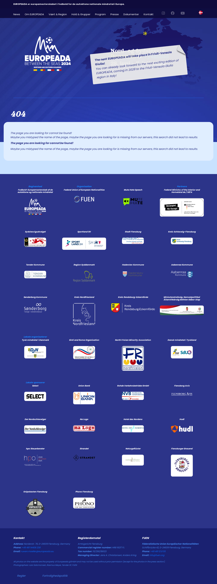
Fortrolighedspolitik (54, 576)
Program (100, 14)
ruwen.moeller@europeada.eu (37, 551)
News (16, 14)
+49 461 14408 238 (31, 547)
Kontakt (149, 14)
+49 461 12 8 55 (158, 551)
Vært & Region (58, 14)
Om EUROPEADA (34, 14)
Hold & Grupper (80, 14)
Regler (21, 576)
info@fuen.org (157, 555)
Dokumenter (131, 14)
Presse (114, 14)
